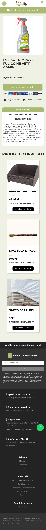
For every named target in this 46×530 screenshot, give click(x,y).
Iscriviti (23, 369)
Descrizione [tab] (23, 110)
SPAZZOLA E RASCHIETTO (27, 250)
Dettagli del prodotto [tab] (23, 114)
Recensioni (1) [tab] (23, 119)
